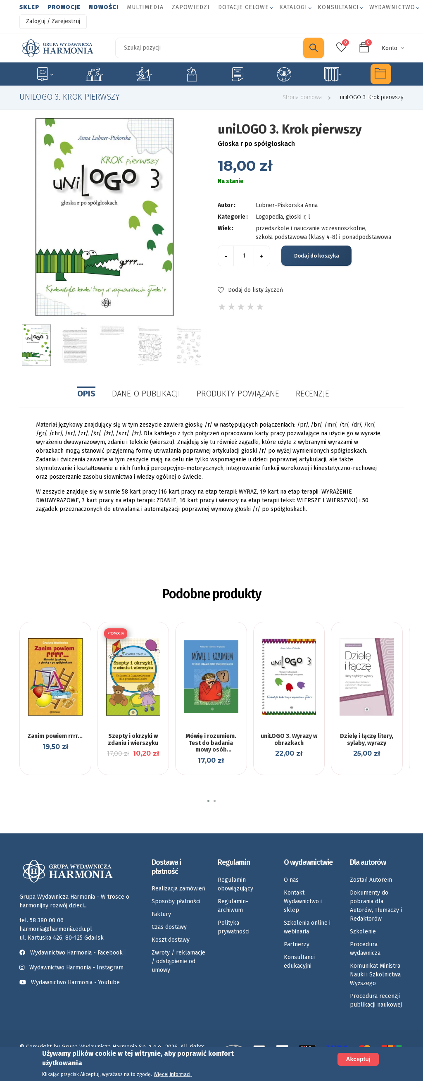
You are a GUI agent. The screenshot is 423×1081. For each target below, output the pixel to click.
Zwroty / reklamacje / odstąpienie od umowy (178, 961)
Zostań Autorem (371, 879)
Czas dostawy (169, 927)
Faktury (161, 914)
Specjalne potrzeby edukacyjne (44, 74)
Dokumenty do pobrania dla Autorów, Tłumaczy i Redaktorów (376, 905)
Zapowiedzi (191, 7)
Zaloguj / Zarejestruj (53, 21)
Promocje (64, 7)
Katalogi (293, 7)
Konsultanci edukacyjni (299, 961)
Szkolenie (363, 931)
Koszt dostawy (171, 939)
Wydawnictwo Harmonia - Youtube (75, 982)
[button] (208, 801)
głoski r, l (298, 216)
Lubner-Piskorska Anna (287, 205)
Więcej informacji (173, 1074)
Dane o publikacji (146, 394)
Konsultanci (338, 7)
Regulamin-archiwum (233, 906)
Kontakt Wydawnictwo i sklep (303, 901)
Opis (86, 394)
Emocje (191, 74)
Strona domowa (302, 97)
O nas (291, 879)
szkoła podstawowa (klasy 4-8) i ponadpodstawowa (323, 237)
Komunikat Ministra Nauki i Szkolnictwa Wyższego (375, 974)
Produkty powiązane (238, 394)
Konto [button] (389, 48)
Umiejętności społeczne (284, 74)
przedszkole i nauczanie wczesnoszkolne (310, 228)
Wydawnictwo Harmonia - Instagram (76, 967)
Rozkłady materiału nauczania (333, 74)
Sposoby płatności (176, 901)
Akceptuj (358, 1059)
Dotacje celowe (243, 7)
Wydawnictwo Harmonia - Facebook (72, 952)
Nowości (104, 7)
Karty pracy (237, 74)
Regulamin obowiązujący (235, 884)
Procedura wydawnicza (365, 949)
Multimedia (145, 7)
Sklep (29, 7)
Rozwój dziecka (144, 74)
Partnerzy (296, 944)
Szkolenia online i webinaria (307, 927)
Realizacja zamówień (178, 888)
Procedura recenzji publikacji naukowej (376, 1000)
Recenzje (312, 394)
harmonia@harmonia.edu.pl (55, 929)
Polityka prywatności (234, 927)
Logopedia (94, 74)
